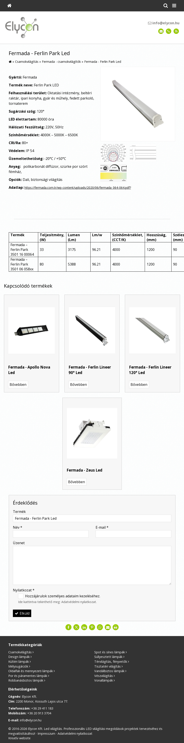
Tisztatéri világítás (107, 666)
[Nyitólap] (9, 6)
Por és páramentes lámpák (27, 676)
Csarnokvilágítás (20, 652)
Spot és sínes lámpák (109, 652)
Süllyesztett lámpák (108, 657)
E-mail (102, 527)
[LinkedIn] (84, 627)
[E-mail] (161, 31)
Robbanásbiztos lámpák (25, 680)
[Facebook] (68, 627)
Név (17, 527)
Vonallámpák (103, 680)
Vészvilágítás (103, 676)
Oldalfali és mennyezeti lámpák (30, 671)
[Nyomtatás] (115, 627)
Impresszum (46, 733)
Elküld (22, 613)
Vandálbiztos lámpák (109, 671)
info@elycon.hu (163, 23)
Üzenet (19, 542)
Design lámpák (19, 657)
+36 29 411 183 (42, 708)
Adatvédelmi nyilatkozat (78, 602)
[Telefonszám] (168, 31)
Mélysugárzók (18, 666)
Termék (19, 511)
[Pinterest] (92, 627)
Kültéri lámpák (18, 661)
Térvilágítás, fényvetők (110, 661)
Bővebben (18, 384)
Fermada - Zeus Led (84, 470)
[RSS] (176, 31)
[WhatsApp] (99, 627)
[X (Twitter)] (76, 627)
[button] (174, 6)
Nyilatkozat (23, 590)
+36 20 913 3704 (39, 713)
